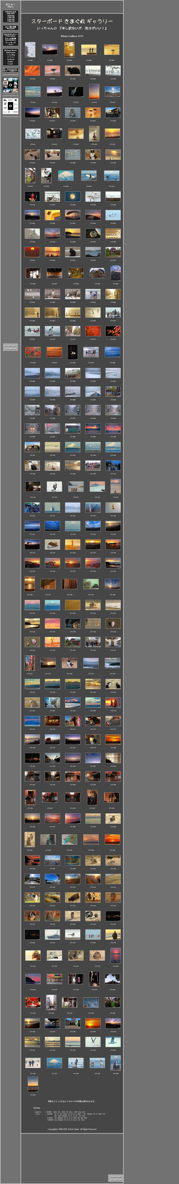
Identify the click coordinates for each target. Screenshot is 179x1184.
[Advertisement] (72, 6)
